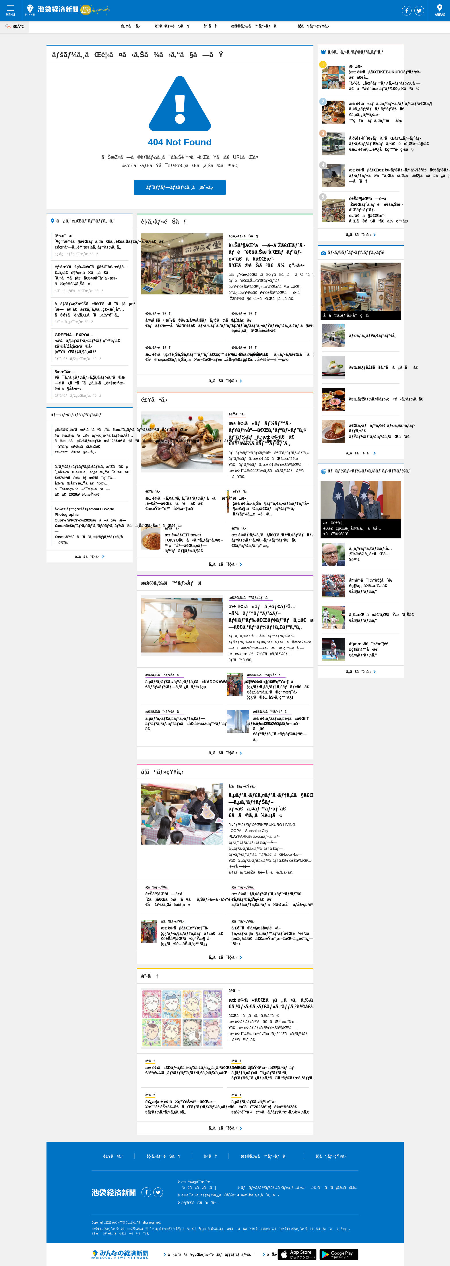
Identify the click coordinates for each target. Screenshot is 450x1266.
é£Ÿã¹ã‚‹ (131, 26)
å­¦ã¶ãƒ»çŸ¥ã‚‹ (313, 26)
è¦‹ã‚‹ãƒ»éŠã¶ (172, 26)
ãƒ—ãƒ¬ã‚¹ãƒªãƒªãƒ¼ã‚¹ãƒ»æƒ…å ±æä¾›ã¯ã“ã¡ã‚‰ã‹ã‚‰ (299, 1187)
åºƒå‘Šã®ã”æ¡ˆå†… (200, 1203)
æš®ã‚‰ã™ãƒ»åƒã (257, 26)
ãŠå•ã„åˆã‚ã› (260, 1195)
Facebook (407, 10)
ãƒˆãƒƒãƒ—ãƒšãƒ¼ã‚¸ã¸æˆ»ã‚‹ (179, 187)
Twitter (419, 10)
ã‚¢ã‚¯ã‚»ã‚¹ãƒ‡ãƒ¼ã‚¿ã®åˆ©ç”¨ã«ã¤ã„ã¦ (222, 1195)
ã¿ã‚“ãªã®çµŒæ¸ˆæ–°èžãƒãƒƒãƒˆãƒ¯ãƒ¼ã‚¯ (120, 1254)
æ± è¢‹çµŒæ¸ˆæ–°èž (51, 10)
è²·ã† (210, 26)
